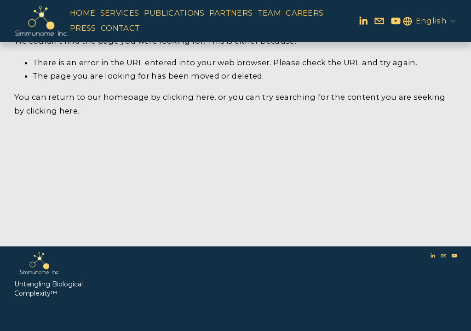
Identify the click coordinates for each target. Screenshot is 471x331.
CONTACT (120, 28)
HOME (82, 12)
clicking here (188, 97)
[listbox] (430, 21)
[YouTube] (396, 21)
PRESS (83, 28)
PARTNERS (231, 12)
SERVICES (119, 12)
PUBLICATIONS (174, 12)
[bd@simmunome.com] (379, 21)
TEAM (269, 12)
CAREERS (304, 12)
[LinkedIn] (363, 21)
